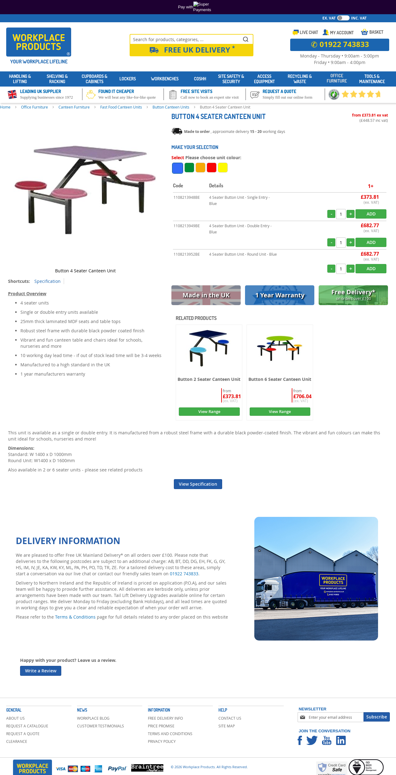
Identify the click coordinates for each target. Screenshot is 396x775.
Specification (47, 281)
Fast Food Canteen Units (121, 106)
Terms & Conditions (75, 617)
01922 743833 (184, 574)
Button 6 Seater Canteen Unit (279, 379)
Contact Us (229, 718)
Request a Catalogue (27, 725)
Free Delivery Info (165, 718)
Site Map (226, 725)
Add (371, 214)
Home (5, 106)
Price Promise (161, 725)
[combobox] (191, 39)
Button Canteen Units (171, 106)
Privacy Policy (162, 741)
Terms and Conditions (170, 733)
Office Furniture (34, 106)
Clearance (16, 741)
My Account (342, 32)
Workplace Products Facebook (300, 740)
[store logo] (38, 42)
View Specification (198, 484)
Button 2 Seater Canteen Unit (209, 379)
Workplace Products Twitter (312, 740)
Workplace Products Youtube (326, 740)
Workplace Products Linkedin (341, 740)
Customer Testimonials (100, 725)
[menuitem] (20, 79)
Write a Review (40, 671)
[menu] (198, 79)
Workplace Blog (93, 718)
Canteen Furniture (74, 106)
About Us (15, 718)
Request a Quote (23, 733)
